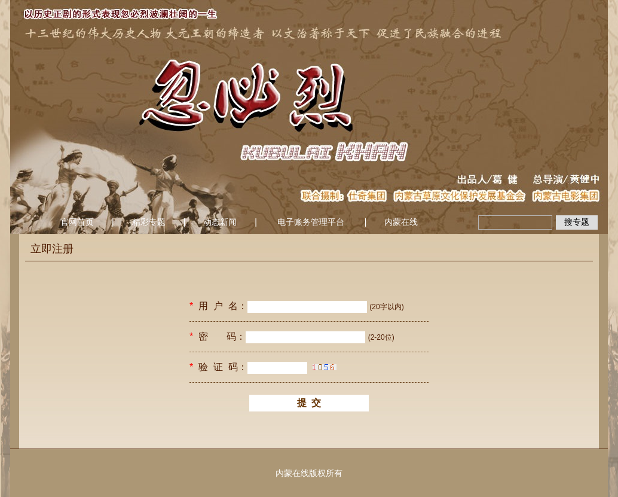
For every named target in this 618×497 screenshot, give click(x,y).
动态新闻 (220, 222)
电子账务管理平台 (310, 222)
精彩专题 (149, 222)
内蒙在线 (401, 222)
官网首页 (77, 222)
